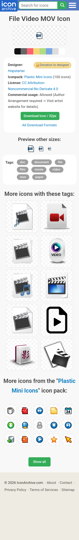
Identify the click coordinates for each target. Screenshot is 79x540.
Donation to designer (54, 65)
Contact (66, 483)
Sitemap (68, 490)
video (56, 169)
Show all (39, 462)
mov (23, 177)
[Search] (62, 5)
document (42, 162)
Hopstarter (16, 71)
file (60, 162)
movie (39, 169)
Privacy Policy (15, 490)
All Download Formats (39, 125)
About (51, 483)
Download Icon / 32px (40, 116)
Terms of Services (44, 490)
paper (39, 177)
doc (22, 162)
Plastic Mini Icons (38, 77)
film (22, 169)
